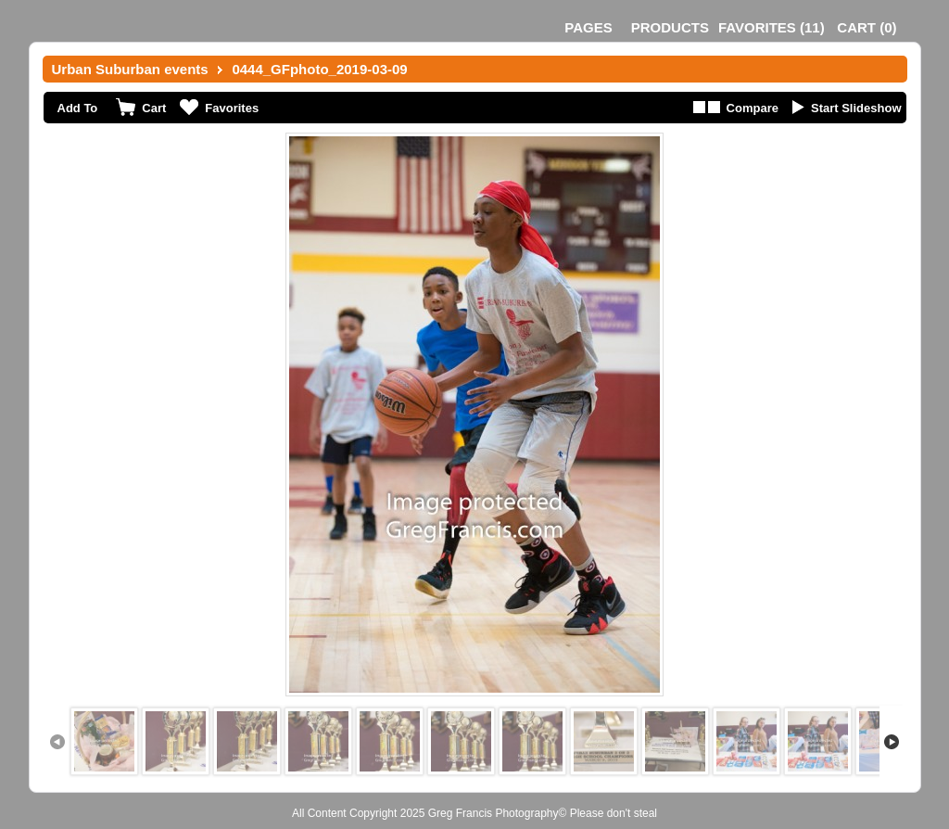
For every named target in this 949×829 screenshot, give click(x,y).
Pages (588, 27)
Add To (77, 108)
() (771, 27)
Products (670, 27)
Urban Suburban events (130, 69)
